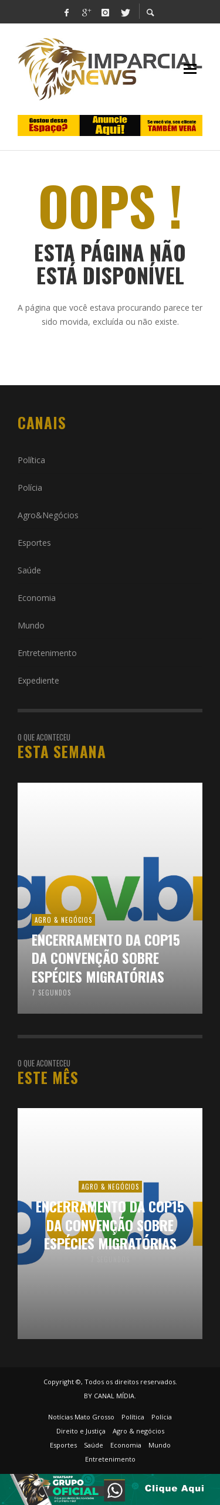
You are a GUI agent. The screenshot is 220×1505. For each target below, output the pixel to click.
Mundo (31, 625)
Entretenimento (47, 652)
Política (31, 460)
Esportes (34, 542)
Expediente (38, 680)
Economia (37, 597)
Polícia (30, 487)
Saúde (29, 570)
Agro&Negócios (48, 515)
